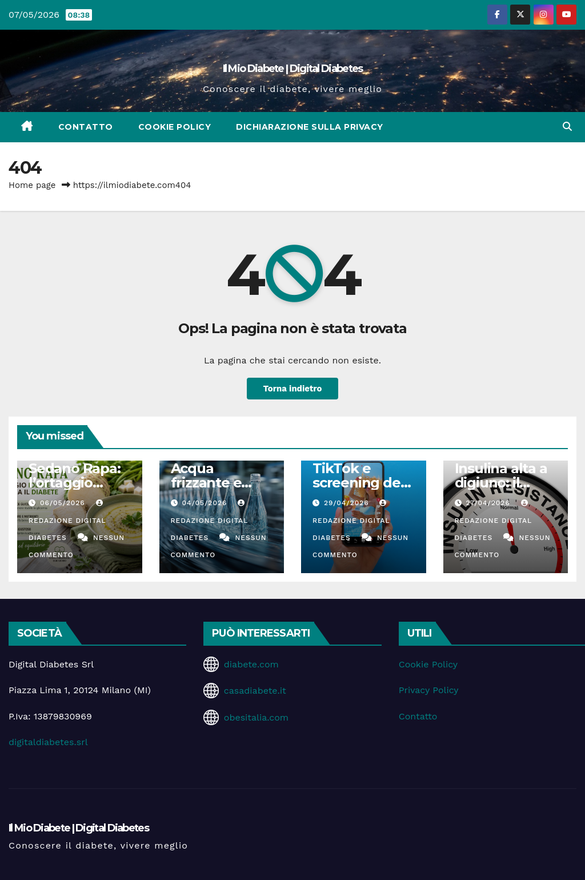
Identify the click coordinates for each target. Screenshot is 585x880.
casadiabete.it (255, 690)
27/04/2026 (489, 503)
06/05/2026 (64, 503)
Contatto (85, 127)
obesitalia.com (256, 717)
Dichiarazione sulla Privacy (309, 127)
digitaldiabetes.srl (48, 742)
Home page (32, 185)
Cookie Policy (174, 127)
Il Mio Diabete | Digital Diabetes (293, 68)
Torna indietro (292, 388)
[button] (567, 126)
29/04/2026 (348, 503)
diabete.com (251, 664)
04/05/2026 (206, 503)
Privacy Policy (429, 690)
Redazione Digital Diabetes (67, 520)
